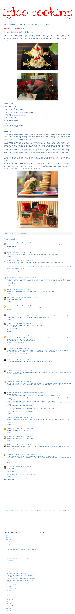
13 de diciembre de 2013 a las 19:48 (25, 277)
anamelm (9, 428)
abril (9, 599)
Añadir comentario (9, 479)
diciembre (10, 548)
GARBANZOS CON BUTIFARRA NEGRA (16, 553)
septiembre (10, 588)
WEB (32, 166)
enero (9, 605)
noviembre (10, 584)
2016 (7, 539)
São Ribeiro (10, 323)
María (8, 314)
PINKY (8, 444)
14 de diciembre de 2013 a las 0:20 (20, 359)
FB (37, 166)
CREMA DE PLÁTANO (12, 557)
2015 (7, 542)
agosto (9, 590)
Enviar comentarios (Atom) (20, 513)
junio (9, 595)
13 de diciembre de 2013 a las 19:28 (20, 242)
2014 (7, 544)
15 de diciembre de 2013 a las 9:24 (21, 466)
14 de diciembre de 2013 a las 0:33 (23, 370)
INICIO (6, 24)
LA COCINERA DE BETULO (13, 454)
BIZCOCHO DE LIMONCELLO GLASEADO (16, 573)
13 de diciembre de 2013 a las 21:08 (20, 305)
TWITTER (45, 166)
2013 (7, 546)
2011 (7, 610)
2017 (7, 537)
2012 (7, 608)
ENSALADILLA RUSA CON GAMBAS (15, 568)
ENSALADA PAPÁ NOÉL (12, 564)
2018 (7, 535)
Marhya (8, 417)
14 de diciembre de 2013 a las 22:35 (30, 454)
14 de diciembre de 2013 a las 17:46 (21, 417)
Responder (9, 248)
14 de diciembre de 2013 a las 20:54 (20, 444)
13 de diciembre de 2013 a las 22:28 (24, 323)
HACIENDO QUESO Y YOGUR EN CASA (16, 562)
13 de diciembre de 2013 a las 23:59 (24, 348)
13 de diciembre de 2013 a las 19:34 (20, 252)
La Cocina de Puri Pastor (14, 392)
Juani (8, 242)
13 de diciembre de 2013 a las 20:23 (26, 297)
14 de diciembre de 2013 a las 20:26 (22, 436)
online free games (12, 386)
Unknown (9, 381)
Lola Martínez (11, 277)
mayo (8, 597)
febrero (9, 603)
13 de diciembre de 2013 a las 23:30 (23, 336)
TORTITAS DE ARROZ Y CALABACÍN (16, 555)
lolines (9, 436)
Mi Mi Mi (9, 289)
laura (8, 305)
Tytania (9, 260)
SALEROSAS (13, 24)
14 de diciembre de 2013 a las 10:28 (32, 392)
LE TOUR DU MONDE (37, 24)
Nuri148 (9, 466)
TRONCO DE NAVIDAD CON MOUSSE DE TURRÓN (18, 566)
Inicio (39, 510)
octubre (9, 586)
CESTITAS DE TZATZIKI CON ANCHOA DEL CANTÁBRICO (21, 578)
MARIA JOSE (10, 370)
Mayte (8, 359)
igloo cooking (37, 11)
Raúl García (10, 348)
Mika (8, 252)
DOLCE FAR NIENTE (24, 24)
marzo (9, 601)
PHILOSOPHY (49, 24)
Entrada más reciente (10, 510)
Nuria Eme (9, 336)
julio (9, 593)
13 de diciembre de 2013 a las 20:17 (22, 289)
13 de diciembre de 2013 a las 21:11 (20, 314)
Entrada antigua (66, 510)
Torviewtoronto (11, 297)
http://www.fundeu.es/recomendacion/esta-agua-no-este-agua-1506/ (26, 474)
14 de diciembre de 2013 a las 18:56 (22, 428)
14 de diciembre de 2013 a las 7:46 (21, 381)
